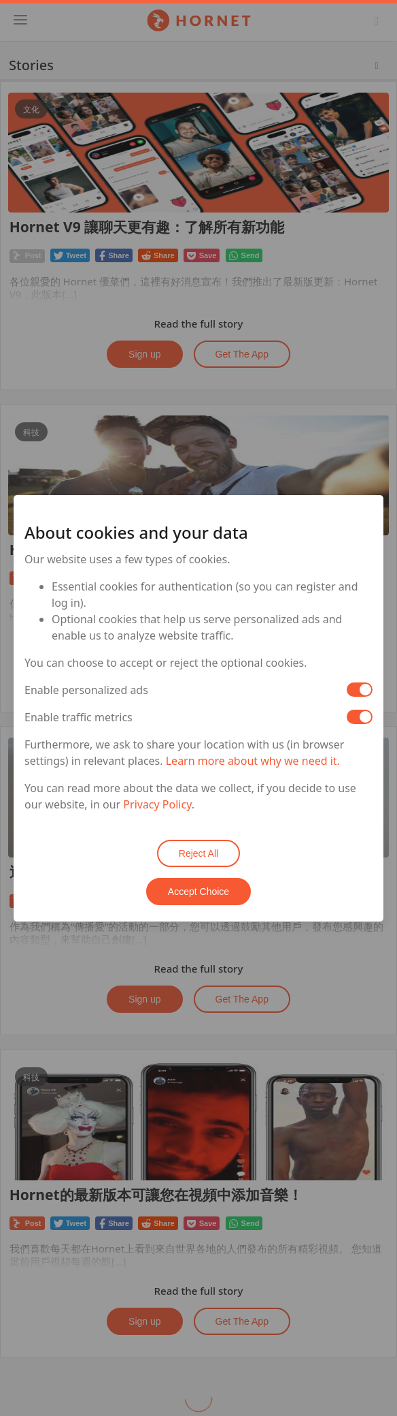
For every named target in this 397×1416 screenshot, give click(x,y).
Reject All (198, 853)
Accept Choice (198, 891)
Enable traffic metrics (78, 717)
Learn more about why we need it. (253, 760)
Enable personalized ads (86, 689)
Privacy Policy (157, 804)
